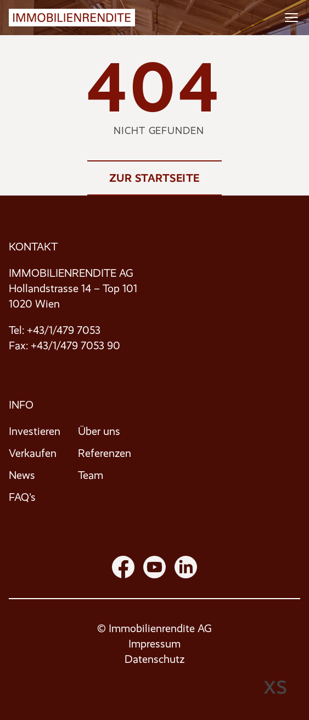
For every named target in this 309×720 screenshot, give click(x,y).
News (22, 475)
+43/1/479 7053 (63, 330)
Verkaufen (33, 453)
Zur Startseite (154, 178)
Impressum (154, 644)
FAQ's (22, 497)
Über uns (99, 431)
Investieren (34, 431)
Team (90, 475)
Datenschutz (154, 659)
